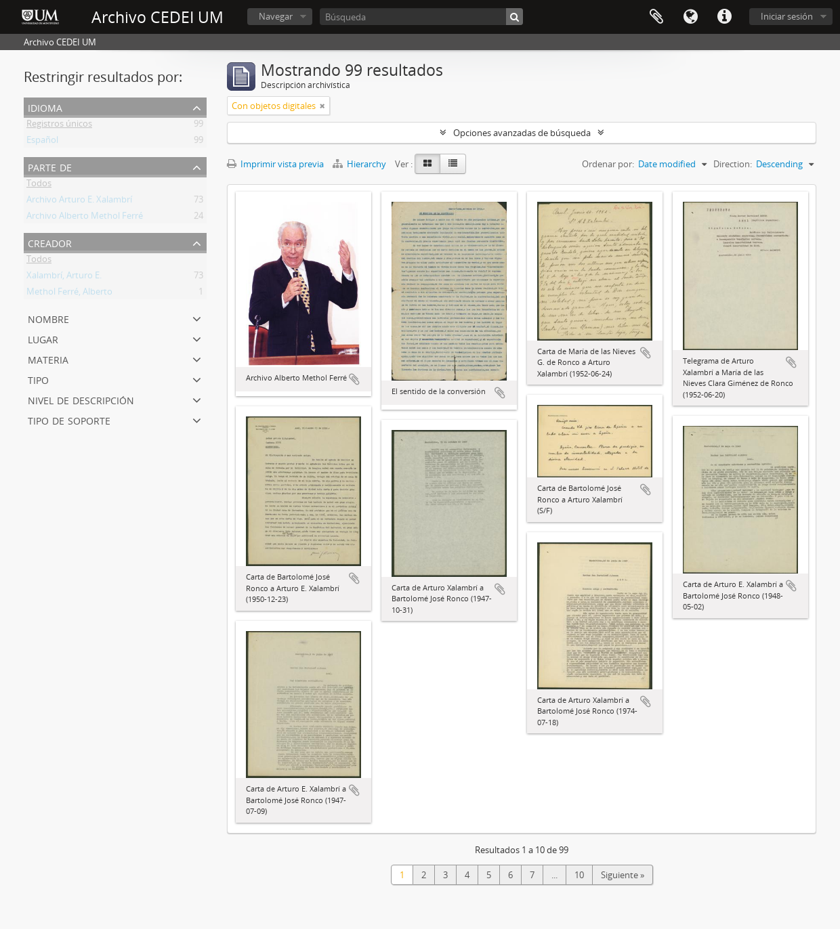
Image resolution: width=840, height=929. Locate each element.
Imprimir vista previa (275, 164)
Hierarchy (360, 164)
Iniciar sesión (787, 16)
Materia (48, 358)
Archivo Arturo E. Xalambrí (79, 202)
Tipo (38, 379)
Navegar (276, 16)
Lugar (43, 338)
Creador (50, 242)
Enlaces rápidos (724, 17)
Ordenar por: (608, 164)
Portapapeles (656, 17)
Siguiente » (622, 875)
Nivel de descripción (81, 399)
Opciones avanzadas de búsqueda (522, 133)
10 (579, 875)
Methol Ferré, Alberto (69, 294)
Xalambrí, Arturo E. (64, 278)
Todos (38, 185)
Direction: (732, 164)
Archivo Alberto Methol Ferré (84, 218)
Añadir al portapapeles (354, 379)
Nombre (48, 318)
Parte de (50, 166)
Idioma (690, 17)
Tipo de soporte (69, 419)
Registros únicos (59, 126)
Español (42, 142)
